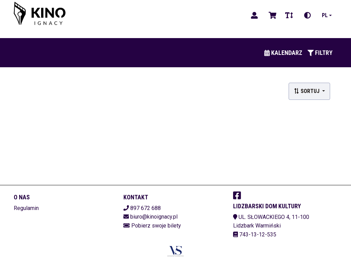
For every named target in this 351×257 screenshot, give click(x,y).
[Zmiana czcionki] (289, 15)
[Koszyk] (271, 15)
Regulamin (26, 208)
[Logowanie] (254, 15)
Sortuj (307, 91)
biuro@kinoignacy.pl (154, 216)
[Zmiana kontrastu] (307, 15)
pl (325, 15)
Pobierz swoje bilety (156, 225)
